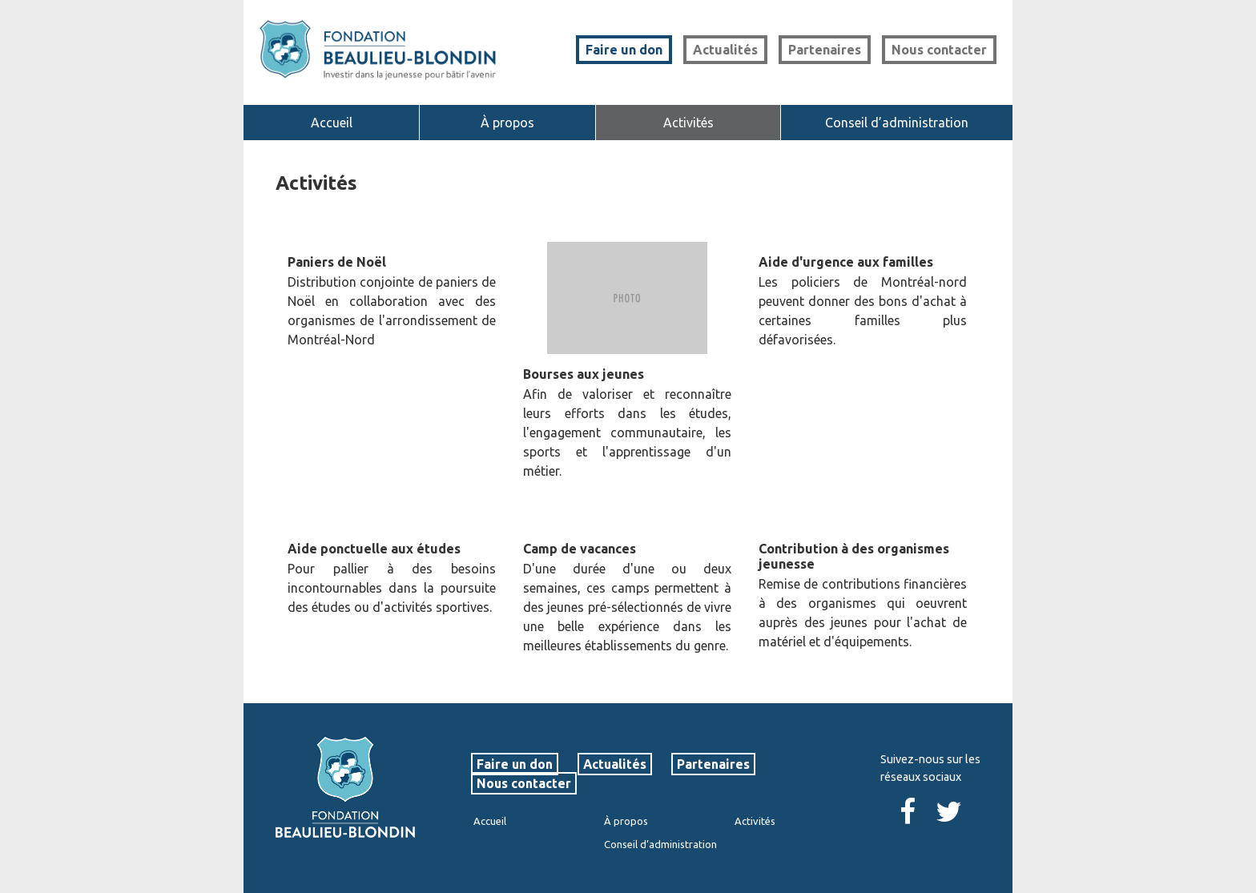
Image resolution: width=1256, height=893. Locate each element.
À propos (507, 122)
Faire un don (624, 49)
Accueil (331, 122)
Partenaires (824, 49)
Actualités (725, 49)
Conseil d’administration (896, 122)
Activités (688, 122)
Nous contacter (939, 49)
